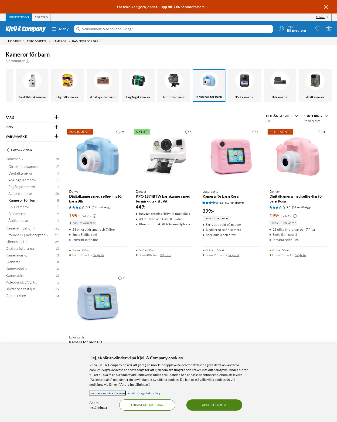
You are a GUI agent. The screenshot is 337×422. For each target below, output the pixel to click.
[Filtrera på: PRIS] (32, 127)
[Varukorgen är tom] (328, 28)
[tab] (19, 17)
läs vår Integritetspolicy (143, 393)
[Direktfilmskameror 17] (33, 167)
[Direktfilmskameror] (32, 85)
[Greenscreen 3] (32, 296)
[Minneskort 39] (32, 242)
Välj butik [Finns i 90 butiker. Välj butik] (98, 255)
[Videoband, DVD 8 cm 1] (32, 283)
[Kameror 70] (32, 159)
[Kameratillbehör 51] (32, 229)
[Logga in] (292, 28)
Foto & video (19, 150)
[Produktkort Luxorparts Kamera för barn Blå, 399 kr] (98, 302)
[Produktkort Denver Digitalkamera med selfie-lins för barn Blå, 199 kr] (98, 156)
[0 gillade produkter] (317, 28)
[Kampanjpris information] (94, 216)
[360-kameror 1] (33, 208)
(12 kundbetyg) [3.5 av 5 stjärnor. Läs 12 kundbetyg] (234, 202)
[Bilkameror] (280, 85)
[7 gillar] (121, 278)
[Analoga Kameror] (103, 85)
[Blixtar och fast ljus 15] (32, 290)
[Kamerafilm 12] (32, 276)
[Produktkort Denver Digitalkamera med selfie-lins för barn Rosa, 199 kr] (298, 156)
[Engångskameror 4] (33, 187)
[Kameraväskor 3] (32, 256)
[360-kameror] (244, 85)
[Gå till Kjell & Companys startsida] (27, 29)
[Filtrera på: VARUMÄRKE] (32, 136)
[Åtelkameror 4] (33, 221)
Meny (60, 29)
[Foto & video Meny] (49, 41)
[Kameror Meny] (70, 41)
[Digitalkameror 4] (33, 174)
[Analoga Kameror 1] (33, 181)
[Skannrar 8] (32, 263)
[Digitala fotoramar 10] (32, 249)
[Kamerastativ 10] (32, 269)
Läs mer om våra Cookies (107, 393)
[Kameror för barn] (209, 85)
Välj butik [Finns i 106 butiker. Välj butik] (300, 255)
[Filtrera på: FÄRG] (32, 117)
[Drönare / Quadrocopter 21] (32, 236)
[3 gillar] (255, 132)
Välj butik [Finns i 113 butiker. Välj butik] (233, 255)
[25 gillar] (120, 132)
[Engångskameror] (138, 85)
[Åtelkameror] (315, 85)
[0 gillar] (188, 132)
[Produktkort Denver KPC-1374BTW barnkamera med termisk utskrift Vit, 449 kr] (164, 156)
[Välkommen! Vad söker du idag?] (176, 29)
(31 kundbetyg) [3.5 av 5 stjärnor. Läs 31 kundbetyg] (101, 207)
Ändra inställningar (98, 405)
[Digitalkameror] (67, 85)
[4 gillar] (321, 132)
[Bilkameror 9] (33, 214)
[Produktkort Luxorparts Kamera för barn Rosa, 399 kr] (231, 156)
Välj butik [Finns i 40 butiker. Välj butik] (165, 255)
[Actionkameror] (174, 85)
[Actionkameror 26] (33, 194)
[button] (27, 61)
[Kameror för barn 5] (33, 201)
